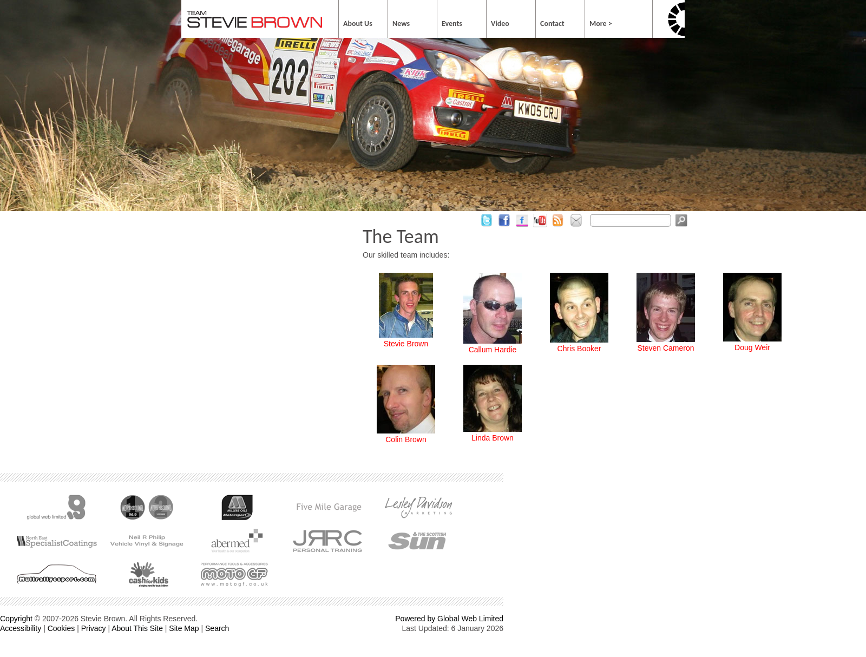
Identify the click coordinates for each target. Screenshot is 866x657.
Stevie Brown (406, 343)
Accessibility (20, 628)
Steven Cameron (665, 348)
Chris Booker (579, 348)
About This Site (137, 628)
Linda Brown (492, 437)
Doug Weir (752, 347)
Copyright (16, 618)
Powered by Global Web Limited (449, 618)
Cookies (61, 628)
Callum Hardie (493, 349)
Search (217, 628)
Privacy (93, 628)
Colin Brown (405, 439)
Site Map (184, 628)
